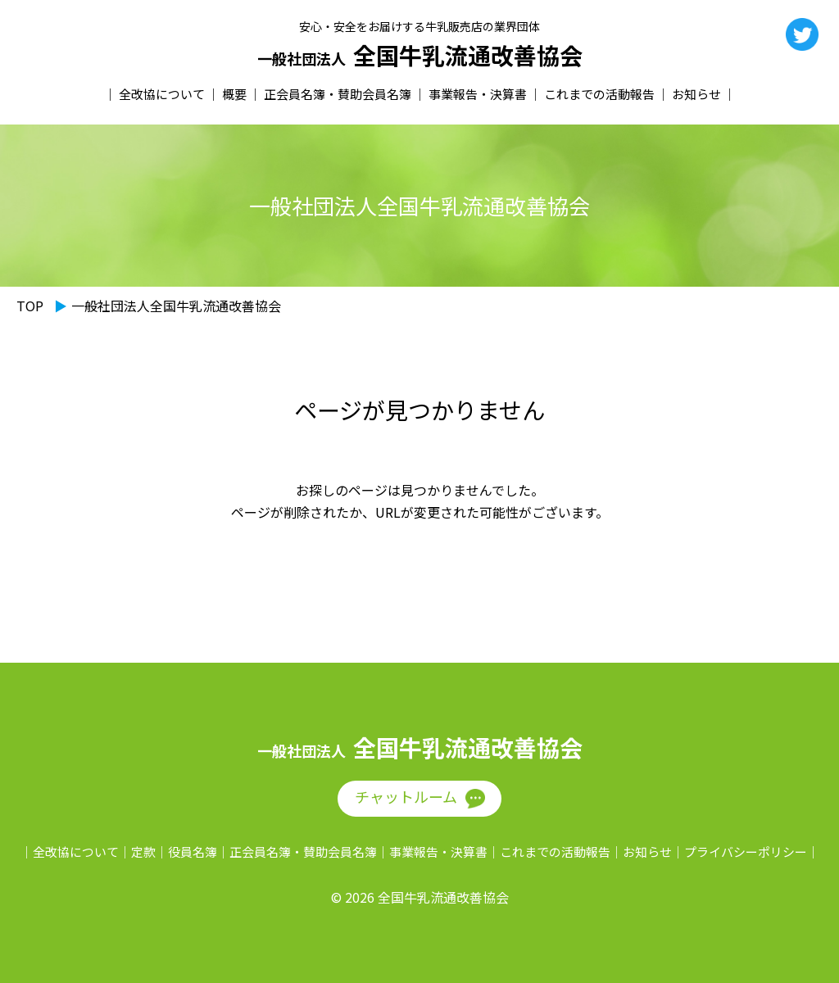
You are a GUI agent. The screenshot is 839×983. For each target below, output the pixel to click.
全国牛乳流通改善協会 (420, 55)
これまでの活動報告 (599, 93)
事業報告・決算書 (478, 93)
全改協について (162, 93)
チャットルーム (406, 796)
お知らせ (696, 93)
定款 (143, 851)
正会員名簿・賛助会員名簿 (337, 93)
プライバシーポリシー (745, 851)
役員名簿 (192, 851)
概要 (234, 93)
